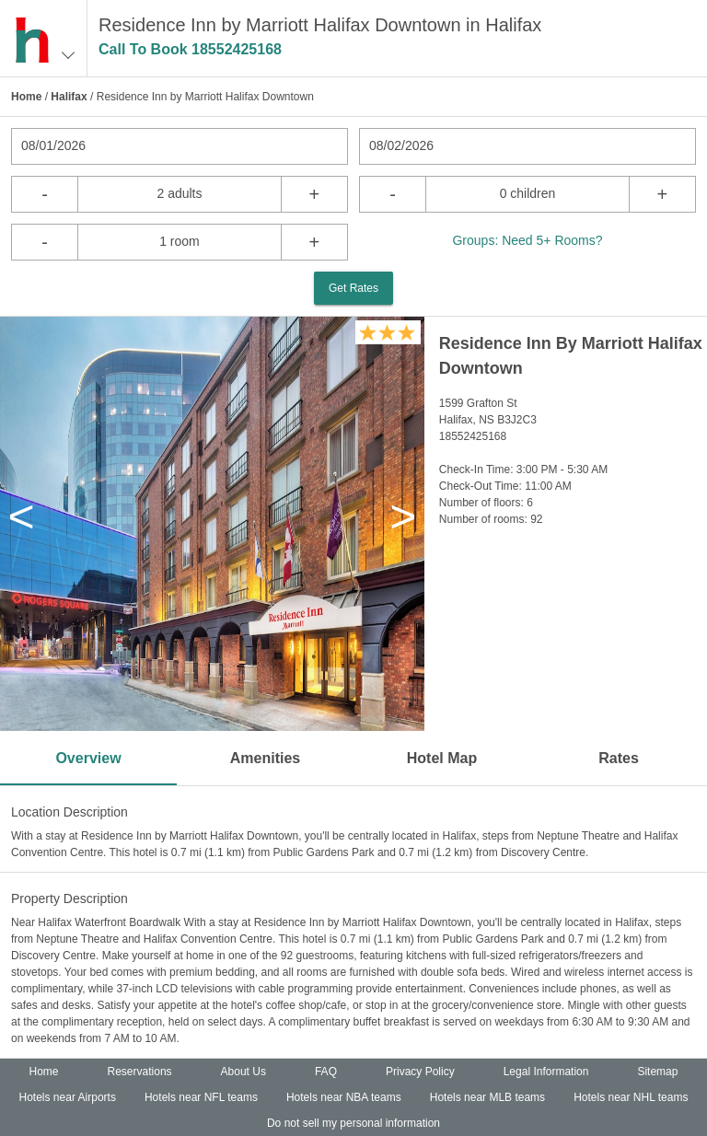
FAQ (326, 1071)
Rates (618, 758)
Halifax (69, 96)
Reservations (140, 1071)
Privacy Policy (420, 1071)
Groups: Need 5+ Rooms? (527, 240)
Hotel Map (442, 758)
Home (26, 96)
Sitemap (657, 1071)
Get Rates (353, 288)
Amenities (265, 758)
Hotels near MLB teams (487, 1097)
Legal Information (546, 1071)
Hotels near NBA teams (343, 1097)
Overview (88, 758)
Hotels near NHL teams (631, 1097)
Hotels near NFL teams (201, 1097)
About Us (243, 1071)
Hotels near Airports (67, 1097)
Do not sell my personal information (353, 1123)
